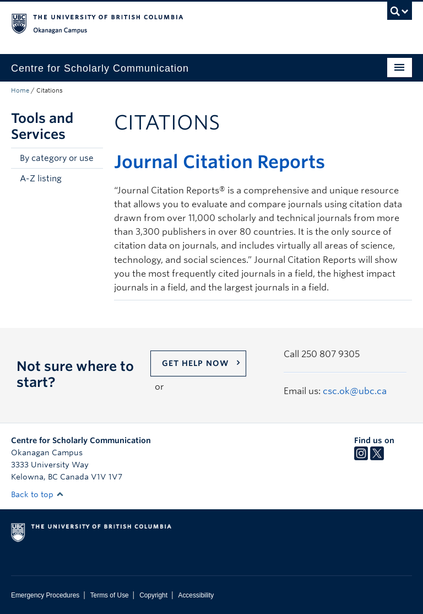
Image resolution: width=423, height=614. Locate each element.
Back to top (37, 494)
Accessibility (196, 595)
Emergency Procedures (45, 595)
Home (20, 90)
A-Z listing (41, 179)
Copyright (153, 595)
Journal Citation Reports (219, 162)
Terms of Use (109, 595)
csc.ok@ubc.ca (355, 391)
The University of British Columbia (181, 23)
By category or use (57, 158)
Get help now (195, 363)
